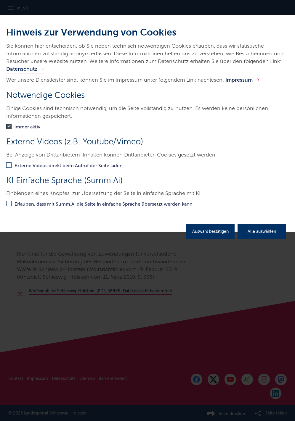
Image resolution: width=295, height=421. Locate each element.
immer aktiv (27, 127)
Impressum (239, 80)
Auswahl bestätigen (210, 231)
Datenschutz (21, 69)
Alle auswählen (262, 231)
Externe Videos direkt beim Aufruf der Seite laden (69, 165)
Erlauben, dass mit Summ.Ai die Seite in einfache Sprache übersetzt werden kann (104, 204)
